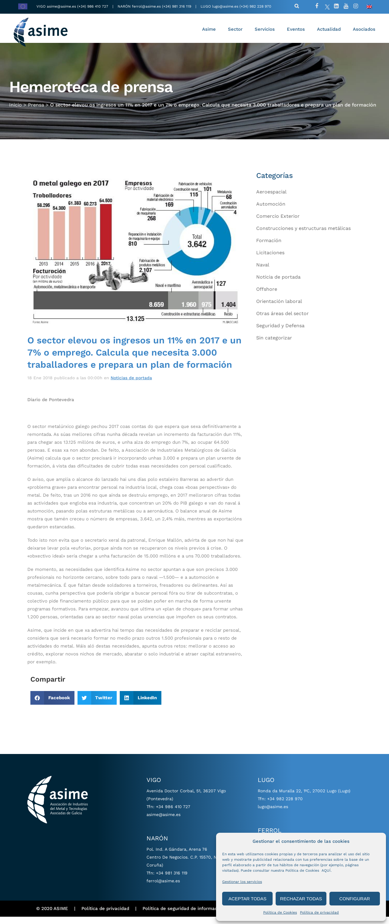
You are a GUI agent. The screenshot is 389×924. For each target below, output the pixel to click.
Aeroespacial (271, 199)
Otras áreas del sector (282, 321)
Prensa (36, 106)
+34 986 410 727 (173, 813)
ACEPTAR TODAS (248, 898)
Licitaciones (270, 260)
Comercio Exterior (278, 223)
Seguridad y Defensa (280, 333)
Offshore (266, 296)
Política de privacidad (319, 912)
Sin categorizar (274, 345)
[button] (52, 705)
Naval (262, 272)
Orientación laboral (279, 308)
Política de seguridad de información (183, 916)
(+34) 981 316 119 (176, 6)
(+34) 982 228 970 (255, 6)
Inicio (15, 106)
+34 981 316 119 (172, 880)
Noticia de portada (278, 284)
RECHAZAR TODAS (301, 898)
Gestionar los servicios (242, 882)
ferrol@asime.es (146, 6)
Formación (268, 248)
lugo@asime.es (225, 6)
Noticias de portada (131, 385)
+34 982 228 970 (285, 806)
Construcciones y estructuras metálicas (303, 235)
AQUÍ (326, 870)
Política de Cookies (280, 912)
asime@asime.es (61, 6)
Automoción (270, 211)
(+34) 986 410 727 (93, 6)
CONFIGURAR (354, 898)
